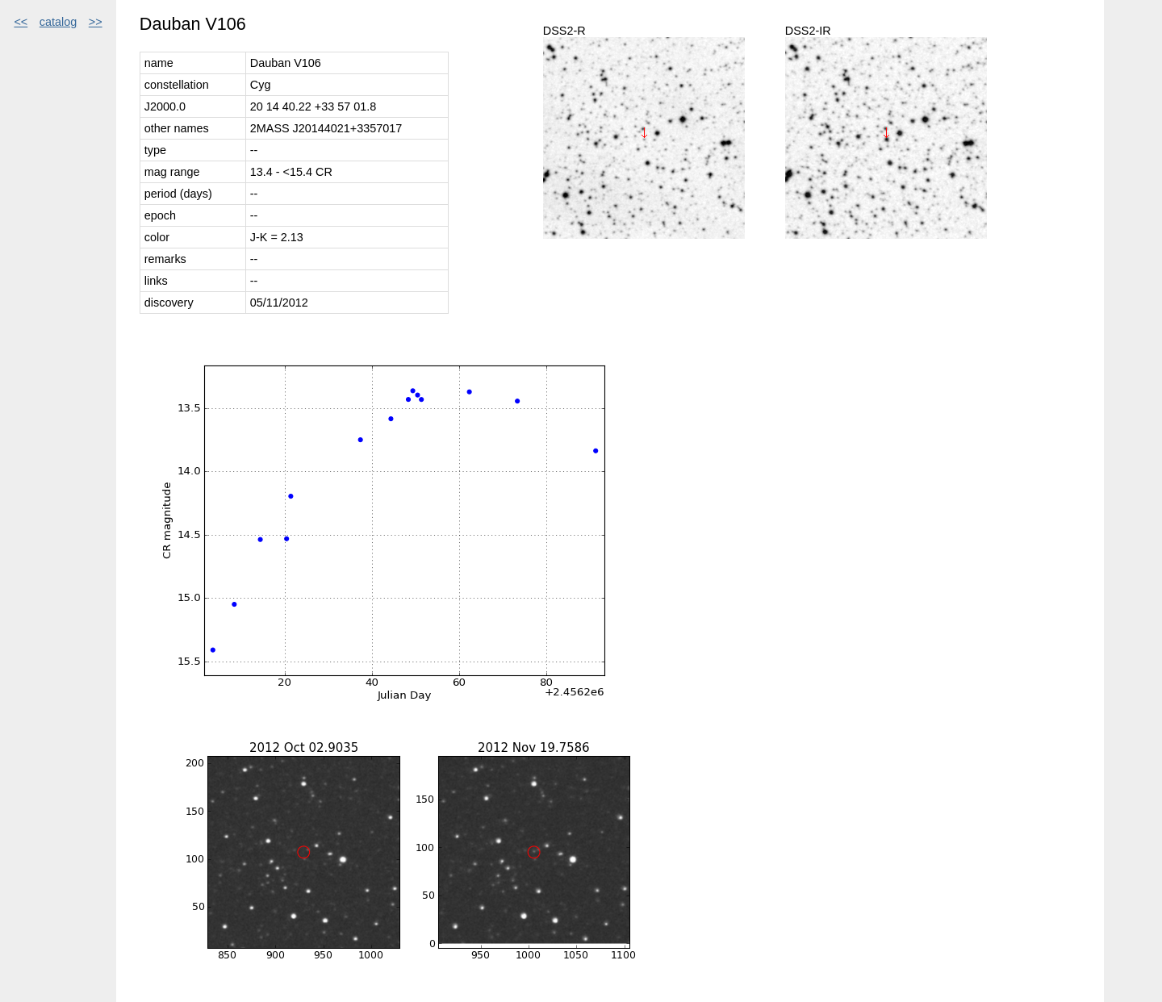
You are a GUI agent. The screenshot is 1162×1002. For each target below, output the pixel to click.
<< (20, 21)
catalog (58, 21)
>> (95, 21)
